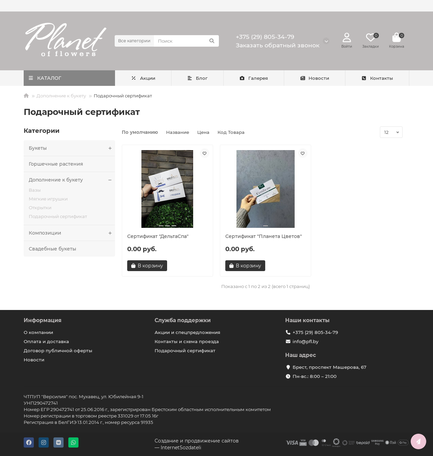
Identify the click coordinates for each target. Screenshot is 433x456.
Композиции (72, 233)
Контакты (377, 78)
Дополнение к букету (61, 95)
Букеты (72, 148)
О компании (38, 332)
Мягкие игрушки (48, 198)
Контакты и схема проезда (187, 341)
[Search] (186, 41)
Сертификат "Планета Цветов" (263, 236)
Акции (143, 78)
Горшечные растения (56, 164)
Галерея (253, 78)
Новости (314, 78)
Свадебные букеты (52, 249)
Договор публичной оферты (58, 350)
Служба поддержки (183, 320)
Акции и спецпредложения (187, 332)
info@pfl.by (305, 341)
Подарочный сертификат (58, 216)
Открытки (40, 207)
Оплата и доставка (46, 341)
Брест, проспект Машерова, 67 (329, 367)
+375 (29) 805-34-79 (265, 36)
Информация (43, 320)
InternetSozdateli (181, 448)
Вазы (35, 190)
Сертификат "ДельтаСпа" (157, 236)
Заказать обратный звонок (277, 45)
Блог (197, 78)
